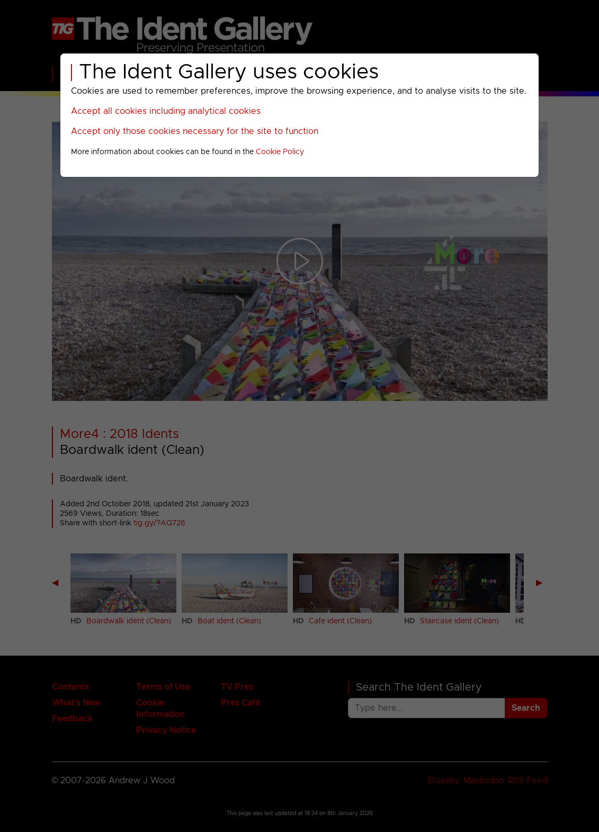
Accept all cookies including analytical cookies (166, 111)
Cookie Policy (280, 152)
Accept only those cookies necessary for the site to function (194, 131)
